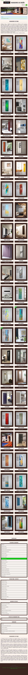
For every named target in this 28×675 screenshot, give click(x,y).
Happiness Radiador (7, 160)
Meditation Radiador (21, 194)
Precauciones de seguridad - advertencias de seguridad (8, 392)
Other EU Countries (15, 429)
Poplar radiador (7, 227)
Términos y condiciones (4, 388)
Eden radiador (21, 143)
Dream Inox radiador (21, 135)
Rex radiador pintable (21, 244)
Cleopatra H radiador (6, 72)
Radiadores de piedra (4, 355)
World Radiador (21, 294)
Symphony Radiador (7, 286)
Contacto (3, 385)
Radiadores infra (3, 370)
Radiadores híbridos (4, 329)
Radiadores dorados (4, 353)
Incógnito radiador (21, 177)
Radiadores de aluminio (4, 351)
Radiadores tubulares (4, 322)
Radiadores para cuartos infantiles (6, 365)
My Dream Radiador (21, 202)
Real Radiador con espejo (21, 227)
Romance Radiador (21, 252)
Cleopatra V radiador (21, 72)
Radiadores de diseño (4, 310)
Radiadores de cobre (4, 360)
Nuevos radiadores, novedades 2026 (6, 336)
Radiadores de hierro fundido (5, 358)
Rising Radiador (7, 252)
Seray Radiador (7, 269)
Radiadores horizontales (4, 317)
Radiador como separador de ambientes (6, 372)
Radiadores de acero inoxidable (5, 348)
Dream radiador (7, 143)
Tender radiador (21, 286)
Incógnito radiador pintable (7, 185)
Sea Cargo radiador (7, 261)
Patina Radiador (7, 219)
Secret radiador (21, 261)
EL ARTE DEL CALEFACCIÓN (5, 375)
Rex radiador (7, 244)
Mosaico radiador (7, 202)
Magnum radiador (7, 194)
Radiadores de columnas (4, 324)
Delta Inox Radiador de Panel (21, 114)
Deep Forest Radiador (6, 114)
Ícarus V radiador (7, 177)
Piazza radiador (21, 219)
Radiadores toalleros (4, 315)
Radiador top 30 (3, 338)
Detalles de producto (7, 53)
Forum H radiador (7, 152)
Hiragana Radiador (21, 160)
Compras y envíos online (4, 390)
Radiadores (2, 0)
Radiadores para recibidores (5, 368)
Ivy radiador (21, 185)
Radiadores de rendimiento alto (5, 331)
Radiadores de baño (4, 308)
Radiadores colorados (4, 346)
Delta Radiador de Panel (7, 135)
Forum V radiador (21, 152)
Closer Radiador (7, 93)
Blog (2, 380)
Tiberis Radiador (7, 294)
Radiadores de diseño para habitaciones (6, 312)
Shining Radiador (21, 269)
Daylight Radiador (21, 93)
